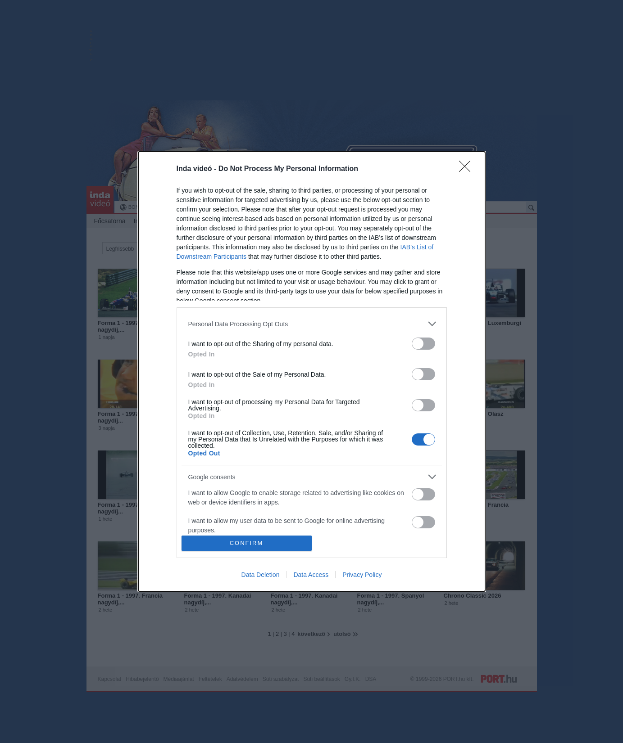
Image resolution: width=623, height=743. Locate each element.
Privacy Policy (362, 574)
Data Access (310, 574)
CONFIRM (247, 543)
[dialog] (311, 371)
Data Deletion (260, 574)
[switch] (423, 344)
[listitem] (311, 324)
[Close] (467, 169)
